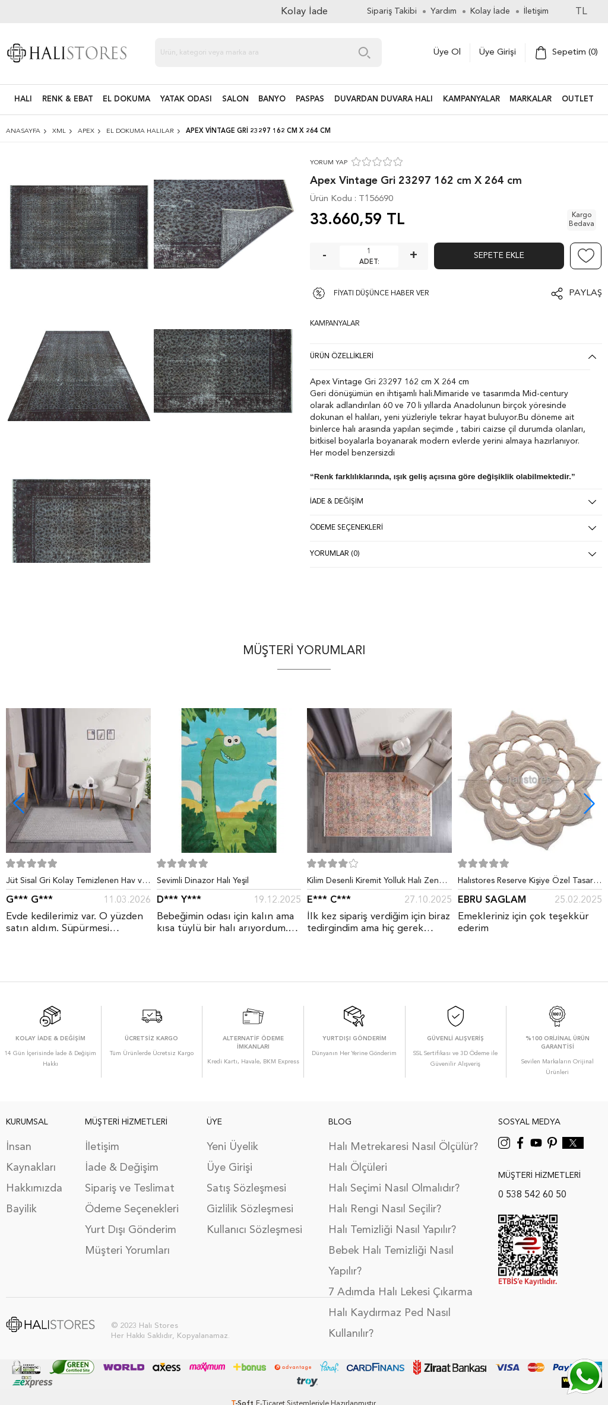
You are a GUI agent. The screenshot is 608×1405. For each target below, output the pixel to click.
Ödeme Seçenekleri (132, 1209)
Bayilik (21, 1209)
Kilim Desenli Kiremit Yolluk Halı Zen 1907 (373, 883)
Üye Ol (447, 52)
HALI (23, 99)
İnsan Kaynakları (31, 1157)
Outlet (578, 99)
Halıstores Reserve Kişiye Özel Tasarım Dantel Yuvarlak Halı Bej (529, 883)
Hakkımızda (34, 1188)
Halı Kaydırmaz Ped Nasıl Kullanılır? (389, 1323)
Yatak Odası (186, 99)
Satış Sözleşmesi (246, 1188)
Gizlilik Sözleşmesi (250, 1209)
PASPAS (310, 99)
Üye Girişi (497, 52)
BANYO (272, 99)
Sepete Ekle (499, 255)
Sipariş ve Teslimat (130, 1188)
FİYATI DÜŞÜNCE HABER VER (381, 293)
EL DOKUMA (126, 99)
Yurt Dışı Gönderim (130, 1230)
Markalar (530, 99)
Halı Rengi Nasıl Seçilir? (384, 1209)
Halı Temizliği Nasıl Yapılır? (392, 1230)
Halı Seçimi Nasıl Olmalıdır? (394, 1188)
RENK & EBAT (67, 99)
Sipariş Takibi (392, 11)
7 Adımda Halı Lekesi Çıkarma (400, 1292)
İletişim (102, 1147)
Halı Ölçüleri (357, 1167)
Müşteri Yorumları (127, 1250)
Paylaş (585, 293)
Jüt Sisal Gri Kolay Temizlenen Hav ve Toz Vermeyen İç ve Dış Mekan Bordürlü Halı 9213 (76, 883)
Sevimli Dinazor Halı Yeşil (203, 881)
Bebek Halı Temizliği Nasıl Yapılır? (391, 1261)
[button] (589, 803)
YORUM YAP (328, 163)
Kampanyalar (471, 99)
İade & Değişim (122, 1167)
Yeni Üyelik (232, 1147)
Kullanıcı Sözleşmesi (254, 1230)
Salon (235, 99)
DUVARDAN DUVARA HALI (383, 99)
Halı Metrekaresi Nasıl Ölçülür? (403, 1147)
